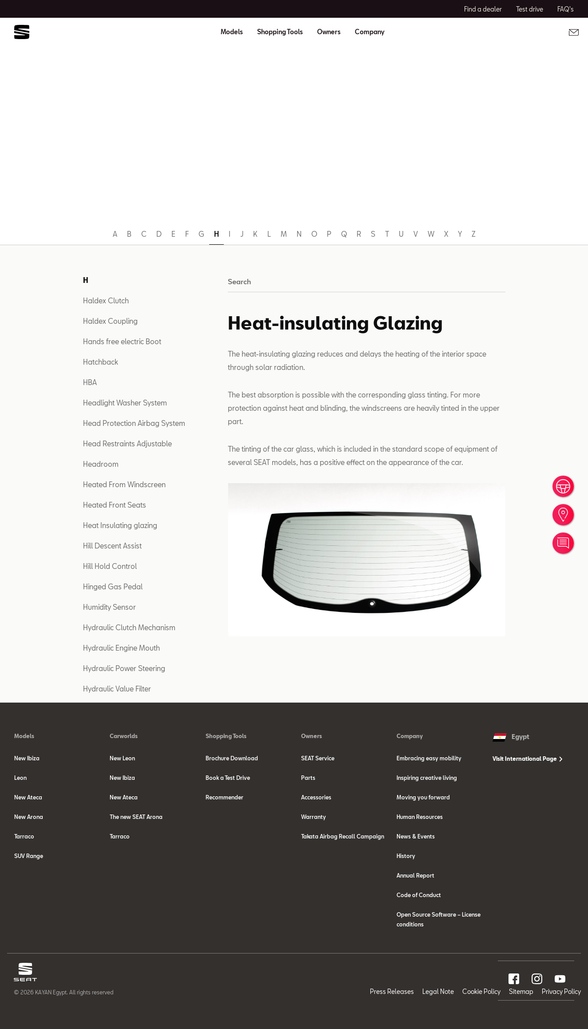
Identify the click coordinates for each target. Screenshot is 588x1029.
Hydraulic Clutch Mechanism (129, 627)
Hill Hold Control (110, 566)
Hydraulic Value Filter (117, 688)
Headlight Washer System (125, 402)
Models (24, 736)
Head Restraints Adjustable (127, 443)
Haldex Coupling (110, 321)
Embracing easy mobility (429, 758)
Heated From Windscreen (124, 484)
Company (410, 736)
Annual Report (415, 875)
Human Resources (420, 817)
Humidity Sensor (109, 607)
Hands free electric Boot (122, 341)
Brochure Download (232, 758)
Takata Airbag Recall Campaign (342, 836)
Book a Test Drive (228, 778)
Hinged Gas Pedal (113, 586)
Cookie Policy (481, 991)
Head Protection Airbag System (134, 423)
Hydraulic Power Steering (124, 668)
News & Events (416, 836)
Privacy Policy (561, 991)
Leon (20, 778)
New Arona (28, 817)
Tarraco (24, 836)
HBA (90, 382)
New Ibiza (27, 758)
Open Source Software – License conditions (439, 919)
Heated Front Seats (114, 505)
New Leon (122, 758)
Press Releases (392, 991)
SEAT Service (317, 758)
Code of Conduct (419, 895)
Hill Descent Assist (112, 545)
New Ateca (28, 797)
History (406, 856)
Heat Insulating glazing (120, 525)
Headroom (101, 464)
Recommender (224, 797)
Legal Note (438, 991)
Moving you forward (423, 797)
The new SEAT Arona (136, 817)
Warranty (313, 817)
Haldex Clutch (106, 300)
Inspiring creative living (427, 778)
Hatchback (100, 362)
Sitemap (521, 991)
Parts (308, 778)
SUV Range (28, 856)
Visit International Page (528, 758)
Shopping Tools (226, 736)
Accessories (316, 797)
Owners (311, 736)
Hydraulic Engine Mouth (121, 648)
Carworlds (124, 736)
